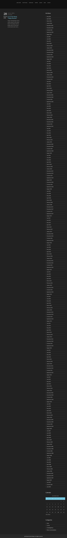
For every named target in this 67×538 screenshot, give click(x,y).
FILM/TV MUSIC (24, 2)
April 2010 (49, 410)
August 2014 (49, 294)
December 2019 (50, 171)
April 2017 (49, 224)
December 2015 (50, 260)
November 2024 (50, 52)
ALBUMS (40, 2)
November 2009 (50, 421)
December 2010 (50, 392)
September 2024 (50, 56)
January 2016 (49, 258)
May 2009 (49, 435)
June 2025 (49, 38)
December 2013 (50, 312)
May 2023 (49, 83)
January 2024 (49, 74)
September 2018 (50, 186)
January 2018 (49, 204)
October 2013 (49, 316)
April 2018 (49, 197)
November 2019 (50, 173)
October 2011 (49, 370)
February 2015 (50, 283)
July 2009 (49, 430)
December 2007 (50, 473)
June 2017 (49, 220)
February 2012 (50, 361)
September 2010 (50, 399)
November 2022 (50, 97)
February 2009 (50, 442)
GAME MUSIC (31, 2)
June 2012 (49, 352)
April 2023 (49, 85)
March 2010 (49, 412)
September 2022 (50, 101)
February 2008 (50, 468)
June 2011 (49, 379)
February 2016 (50, 256)
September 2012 (50, 345)
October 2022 (49, 99)
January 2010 (49, 417)
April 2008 (49, 464)
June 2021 (49, 130)
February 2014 (50, 307)
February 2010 (50, 415)
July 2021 (49, 128)
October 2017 (49, 211)
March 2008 (49, 466)
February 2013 (50, 334)
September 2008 (50, 453)
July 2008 (49, 457)
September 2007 (50, 477)
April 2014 (49, 303)
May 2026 (49, 16)
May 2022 (49, 108)
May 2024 (49, 65)
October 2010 (49, 397)
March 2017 (49, 227)
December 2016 (50, 233)
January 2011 (49, 390)
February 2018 (50, 202)
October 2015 (49, 265)
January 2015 (49, 285)
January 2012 (49, 363)
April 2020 (49, 162)
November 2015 (50, 262)
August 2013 (49, 321)
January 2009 (49, 444)
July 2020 (49, 155)
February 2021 (50, 139)
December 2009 (50, 419)
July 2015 (49, 271)
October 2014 (49, 289)
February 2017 (50, 229)
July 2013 (49, 323)
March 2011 (49, 386)
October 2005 (49, 484)
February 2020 (50, 166)
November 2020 (50, 146)
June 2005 (49, 486)
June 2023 (49, 81)
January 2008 (49, 471)
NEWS (45, 2)
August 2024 (49, 59)
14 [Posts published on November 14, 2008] (58, 506)
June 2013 (49, 325)
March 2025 (49, 43)
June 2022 (49, 106)
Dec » (49, 514)
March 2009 (49, 439)
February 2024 (50, 72)
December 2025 (50, 25)
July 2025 (49, 36)
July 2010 (49, 403)
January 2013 (49, 336)
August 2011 (49, 374)
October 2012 (49, 343)
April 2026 (49, 18)
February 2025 (50, 45)
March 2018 (49, 200)
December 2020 (50, 144)
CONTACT (49, 2)
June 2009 (49, 433)
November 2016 (50, 236)
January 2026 (49, 23)
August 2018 (49, 188)
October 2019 (49, 175)
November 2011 (50, 368)
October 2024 (49, 54)
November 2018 (50, 182)
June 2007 (49, 482)
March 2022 (49, 112)
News (48, 523)
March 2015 (49, 280)
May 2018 (49, 195)
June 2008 (49, 459)
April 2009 (49, 437)
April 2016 (49, 251)
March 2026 (49, 21)
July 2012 (49, 350)
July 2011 (49, 377)
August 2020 (49, 153)
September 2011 (50, 372)
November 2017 (50, 209)
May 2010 (49, 408)
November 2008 (50, 448)
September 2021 (50, 126)
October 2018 (49, 184)
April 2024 (49, 68)
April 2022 (49, 110)
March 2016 (49, 253)
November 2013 (50, 314)
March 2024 (49, 70)
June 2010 (49, 406)
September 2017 (50, 213)
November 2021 (50, 121)
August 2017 (49, 215)
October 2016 (49, 238)
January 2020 (49, 168)
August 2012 (49, 347)
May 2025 (49, 41)
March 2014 (49, 305)
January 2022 (49, 117)
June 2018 (49, 193)
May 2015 (49, 276)
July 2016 (49, 244)
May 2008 (49, 462)
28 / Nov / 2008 (11, 13)
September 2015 (50, 267)
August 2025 (49, 34)
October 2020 (49, 148)
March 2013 (49, 332)
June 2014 (49, 298)
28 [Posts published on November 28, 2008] (58, 512)
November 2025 (50, 27)
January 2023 (49, 92)
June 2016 (49, 247)
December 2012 (50, 339)
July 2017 (49, 218)
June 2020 (49, 157)
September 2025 (50, 32)
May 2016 (49, 249)
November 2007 (50, 475)
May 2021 (49, 132)
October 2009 (49, 424)
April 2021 (49, 135)
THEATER (36, 2)
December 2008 (50, 446)
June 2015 (49, 274)
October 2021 (49, 124)
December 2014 (50, 287)
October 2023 (49, 79)
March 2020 (49, 164)
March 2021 (49, 137)
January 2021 (49, 141)
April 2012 (49, 356)
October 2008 (49, 450)
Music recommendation (51, 529)
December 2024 (50, 50)
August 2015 (49, 269)
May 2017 (49, 222)
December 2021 (50, 119)
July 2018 (49, 191)
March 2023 (49, 88)
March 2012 (49, 359)
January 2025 (49, 47)
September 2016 (50, 240)
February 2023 (50, 90)
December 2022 (50, 94)
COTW (48, 525)
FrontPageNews (50, 527)
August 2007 (49, 480)
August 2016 (49, 242)
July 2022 (49, 103)
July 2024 (49, 61)
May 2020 (49, 159)
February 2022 (50, 115)
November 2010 (50, 394)
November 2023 (50, 77)
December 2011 (50, 365)
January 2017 (49, 231)
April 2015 (49, 278)
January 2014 (49, 309)
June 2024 (49, 63)
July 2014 (49, 296)
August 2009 (49, 428)
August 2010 (49, 401)
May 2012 (49, 354)
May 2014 (49, 300)
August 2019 (49, 180)
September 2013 (50, 318)
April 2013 (49, 330)
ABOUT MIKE (19, 2)
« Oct (47, 514)
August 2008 (49, 455)
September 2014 (50, 291)
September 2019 (50, 177)
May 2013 (49, 327)
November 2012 (50, 341)
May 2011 (49, 381)
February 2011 (50, 388)
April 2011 (49, 383)
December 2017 (50, 206)
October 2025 (49, 29)
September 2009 (50, 426)
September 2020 (50, 150)
